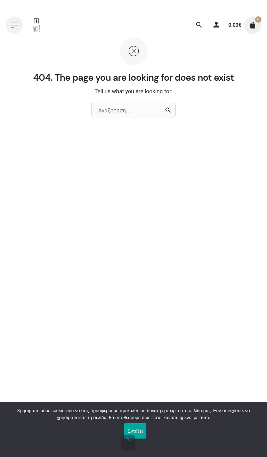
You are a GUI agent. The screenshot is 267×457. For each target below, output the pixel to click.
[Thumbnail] (36, 25)
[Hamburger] (14, 25)
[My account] (216, 25)
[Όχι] (128, 442)
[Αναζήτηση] (199, 25)
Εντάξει (135, 431)
